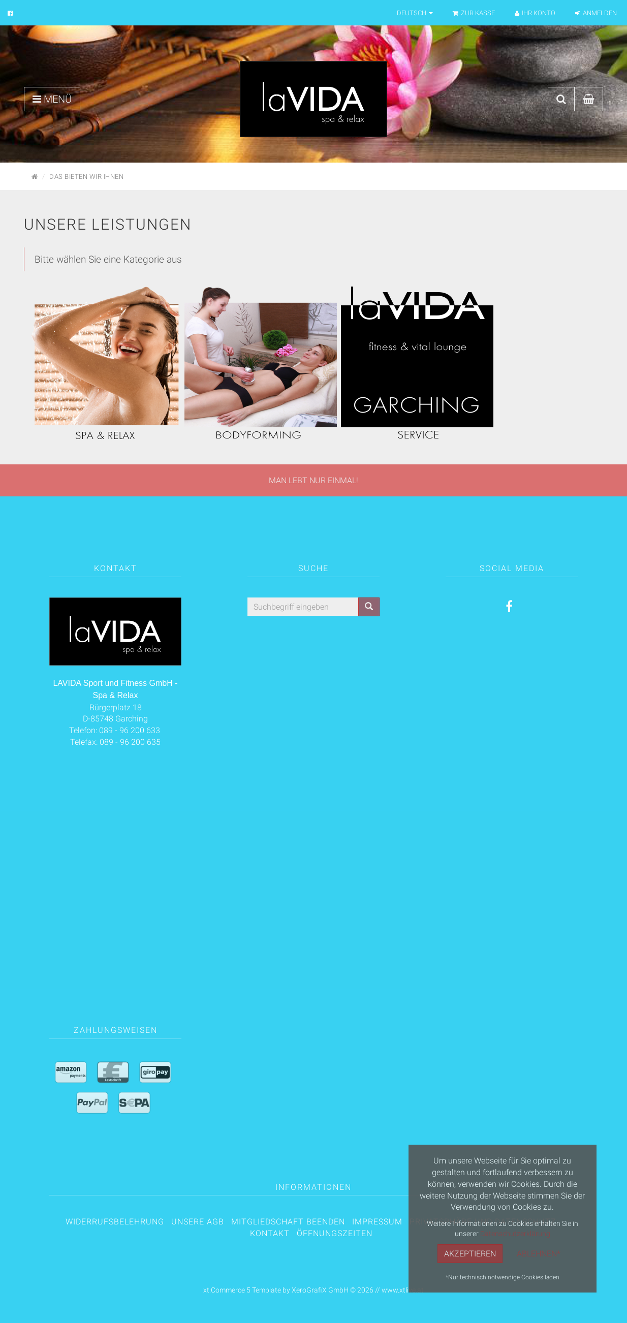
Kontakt (270, 1233)
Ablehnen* (538, 1253)
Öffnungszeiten (334, 1233)
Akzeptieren (470, 1253)
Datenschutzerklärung (515, 1233)
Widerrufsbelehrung (115, 1221)
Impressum (377, 1221)
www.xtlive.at (403, 1290)
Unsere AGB (197, 1221)
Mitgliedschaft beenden (288, 1221)
